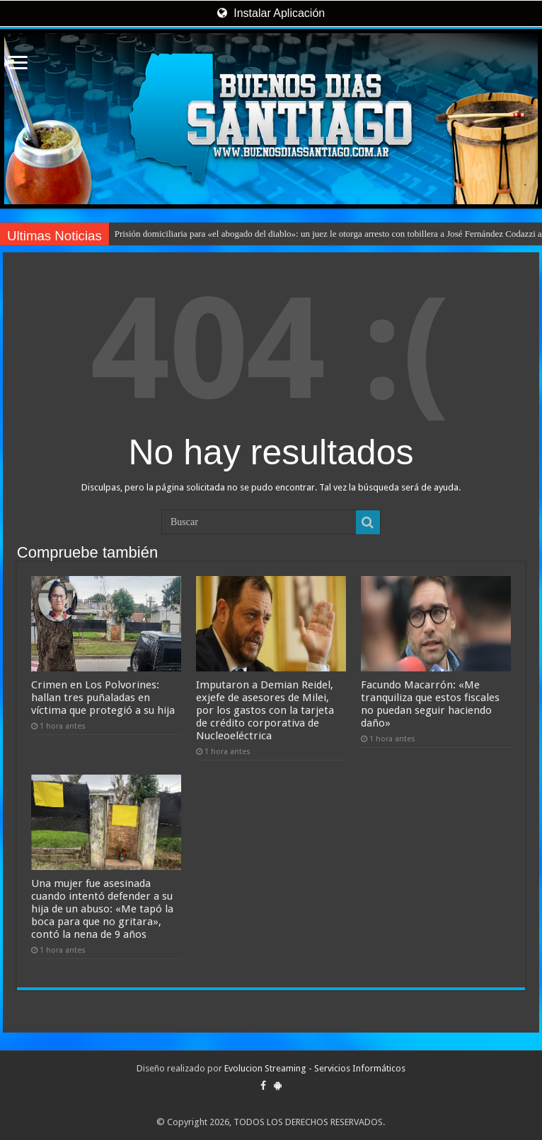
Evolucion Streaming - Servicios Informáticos (314, 1068)
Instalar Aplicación (271, 13)
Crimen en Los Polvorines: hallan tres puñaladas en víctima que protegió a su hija (103, 697)
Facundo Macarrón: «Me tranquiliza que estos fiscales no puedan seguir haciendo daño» (430, 703)
